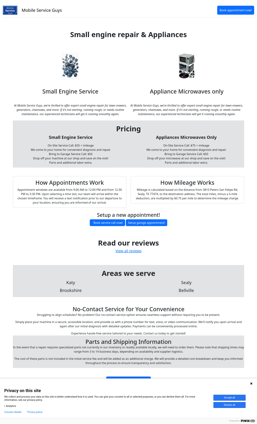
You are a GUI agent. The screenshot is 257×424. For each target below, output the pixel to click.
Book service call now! (108, 223)
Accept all (229, 397)
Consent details (13, 412)
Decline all (229, 404)
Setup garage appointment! (146, 223)
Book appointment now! (236, 10)
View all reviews (128, 250)
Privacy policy (34, 412)
